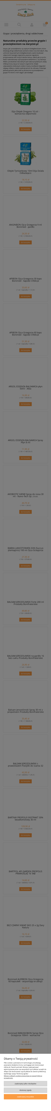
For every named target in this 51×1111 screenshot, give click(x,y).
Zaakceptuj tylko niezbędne (25, 1084)
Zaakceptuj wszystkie (25, 1097)
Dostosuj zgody (26, 1090)
